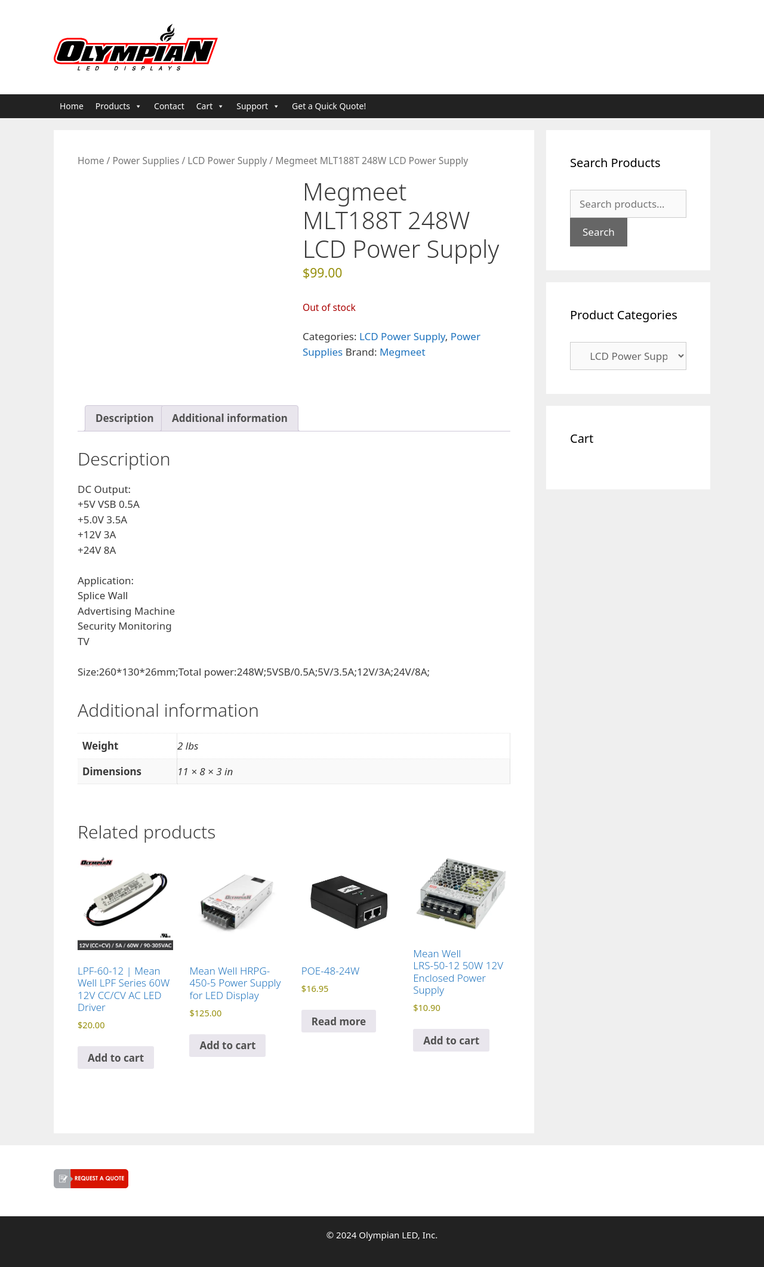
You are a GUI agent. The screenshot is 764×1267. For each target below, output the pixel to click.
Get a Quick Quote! (329, 106)
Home (72, 106)
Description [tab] (124, 418)
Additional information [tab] (230, 418)
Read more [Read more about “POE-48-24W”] (339, 1021)
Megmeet (403, 352)
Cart (210, 106)
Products (119, 106)
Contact (169, 106)
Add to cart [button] (116, 1058)
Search (599, 232)
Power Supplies (145, 160)
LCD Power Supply (227, 160)
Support (258, 106)
